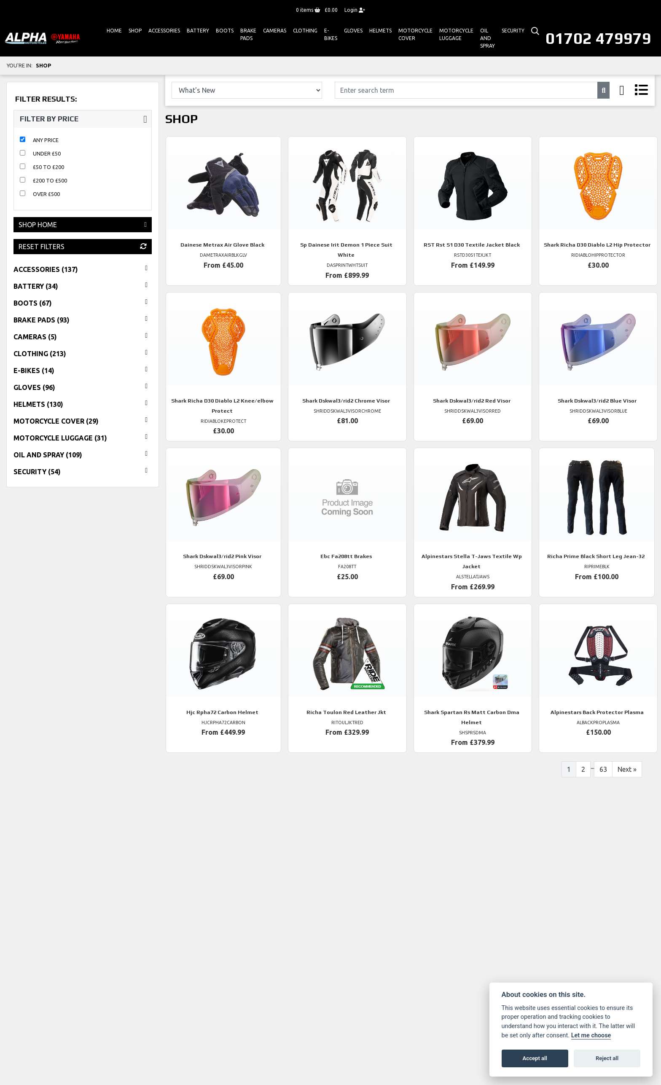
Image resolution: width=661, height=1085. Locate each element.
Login (354, 10)
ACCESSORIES (164, 30)
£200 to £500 (50, 180)
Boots (225, 30)
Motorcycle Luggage (456, 34)
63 (603, 769)
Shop (135, 30)
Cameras (274, 30)
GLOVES (353, 30)
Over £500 (46, 194)
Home (114, 30)
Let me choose (591, 1035)
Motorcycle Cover (415, 34)
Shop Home (83, 224)
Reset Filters (83, 246)
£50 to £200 (48, 167)
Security (513, 30)
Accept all (535, 1058)
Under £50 (47, 153)
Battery (198, 30)
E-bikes (330, 34)
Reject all (607, 1058)
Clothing (305, 30)
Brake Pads (248, 34)
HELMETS (380, 30)
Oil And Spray (487, 38)
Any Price (46, 140)
